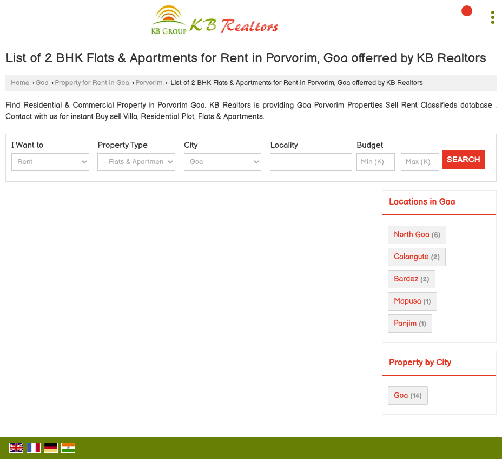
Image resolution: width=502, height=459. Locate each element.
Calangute (411, 256)
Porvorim (148, 83)
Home (20, 83)
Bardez (406, 279)
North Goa (412, 234)
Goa (42, 83)
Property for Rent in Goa (92, 83)
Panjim (405, 323)
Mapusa (407, 301)
